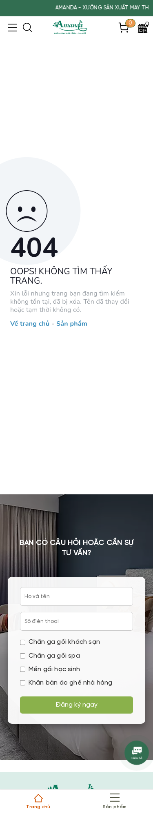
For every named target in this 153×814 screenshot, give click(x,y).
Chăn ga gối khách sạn (60, 641)
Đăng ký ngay (76, 704)
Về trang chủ (29, 324)
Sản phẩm (71, 324)
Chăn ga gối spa (50, 655)
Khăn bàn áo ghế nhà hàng (66, 682)
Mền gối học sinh (50, 669)
